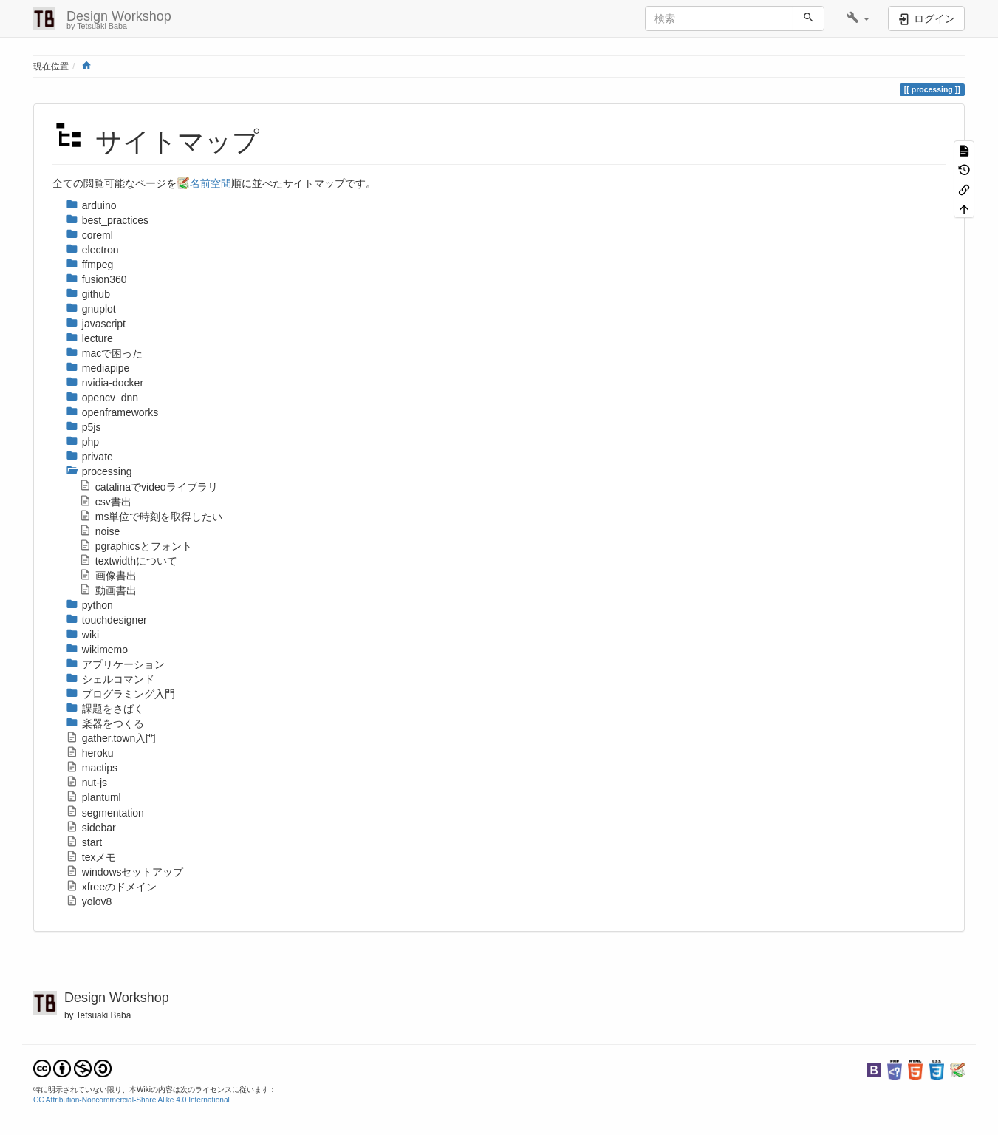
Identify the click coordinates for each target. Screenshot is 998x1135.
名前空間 (210, 183)
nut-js (86, 782)
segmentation (105, 813)
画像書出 (108, 576)
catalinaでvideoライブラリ (148, 487)
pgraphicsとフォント (135, 546)
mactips (91, 768)
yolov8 (89, 901)
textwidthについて (128, 561)
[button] (858, 18)
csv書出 (105, 502)
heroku (90, 753)
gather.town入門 (111, 738)
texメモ (91, 857)
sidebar (91, 828)
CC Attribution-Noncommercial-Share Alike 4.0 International (131, 1100)
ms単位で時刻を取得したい (150, 516)
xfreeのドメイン (111, 887)
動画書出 (108, 590)
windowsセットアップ (125, 872)
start (84, 842)
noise (99, 531)
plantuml (93, 797)
